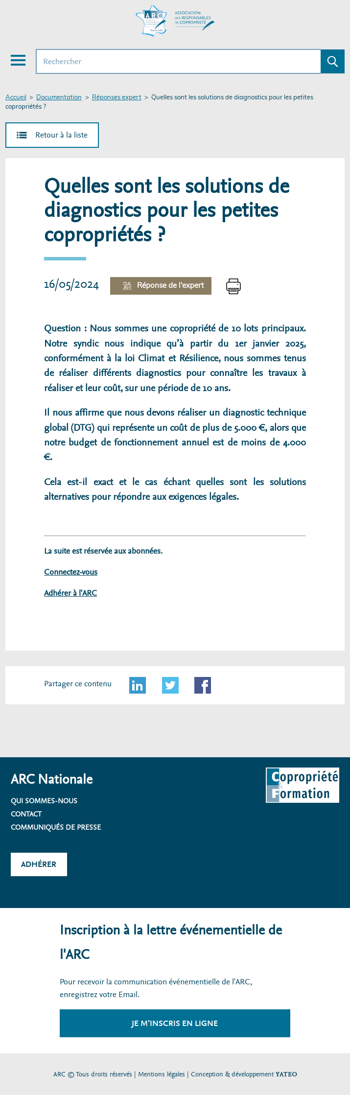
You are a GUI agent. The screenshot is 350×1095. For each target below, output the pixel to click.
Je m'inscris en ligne (175, 1023)
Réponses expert (116, 97)
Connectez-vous (70, 572)
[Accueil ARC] (175, 21)
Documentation (59, 97)
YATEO (286, 1074)
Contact (26, 814)
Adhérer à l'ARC (70, 593)
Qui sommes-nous (44, 800)
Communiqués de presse (56, 827)
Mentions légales (161, 1074)
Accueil (15, 97)
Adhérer (38, 864)
